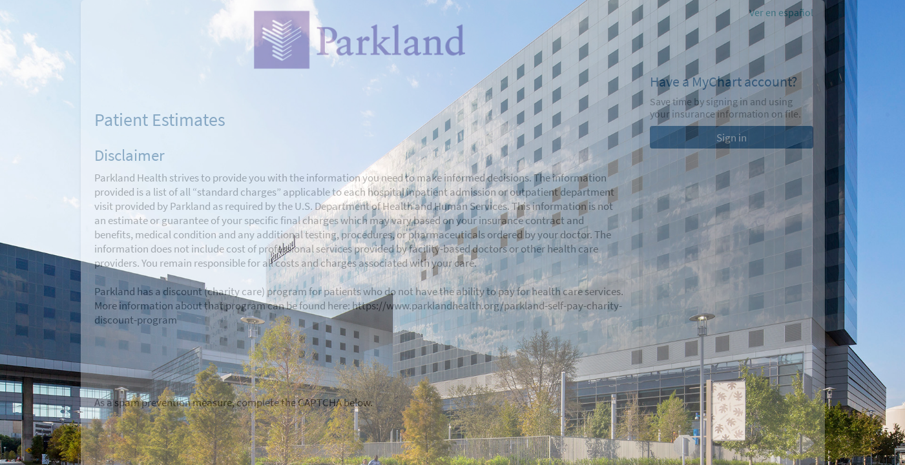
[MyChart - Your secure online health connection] (359, 39)
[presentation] (192, 434)
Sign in (731, 137)
